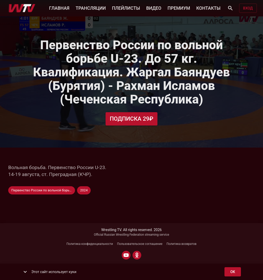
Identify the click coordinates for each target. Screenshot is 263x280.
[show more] (25, 272)
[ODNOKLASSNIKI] (137, 255)
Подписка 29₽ (131, 118)
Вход (248, 8)
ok (232, 272)
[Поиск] (230, 8)
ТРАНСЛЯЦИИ (90, 7)
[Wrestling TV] (22, 8)
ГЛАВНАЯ (59, 7)
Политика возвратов (181, 244)
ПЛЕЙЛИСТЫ (126, 7)
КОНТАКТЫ (208, 7)
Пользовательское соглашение (140, 244)
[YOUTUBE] (126, 255)
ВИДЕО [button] (153, 7)
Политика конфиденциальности (90, 244)
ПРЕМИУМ (178, 7)
